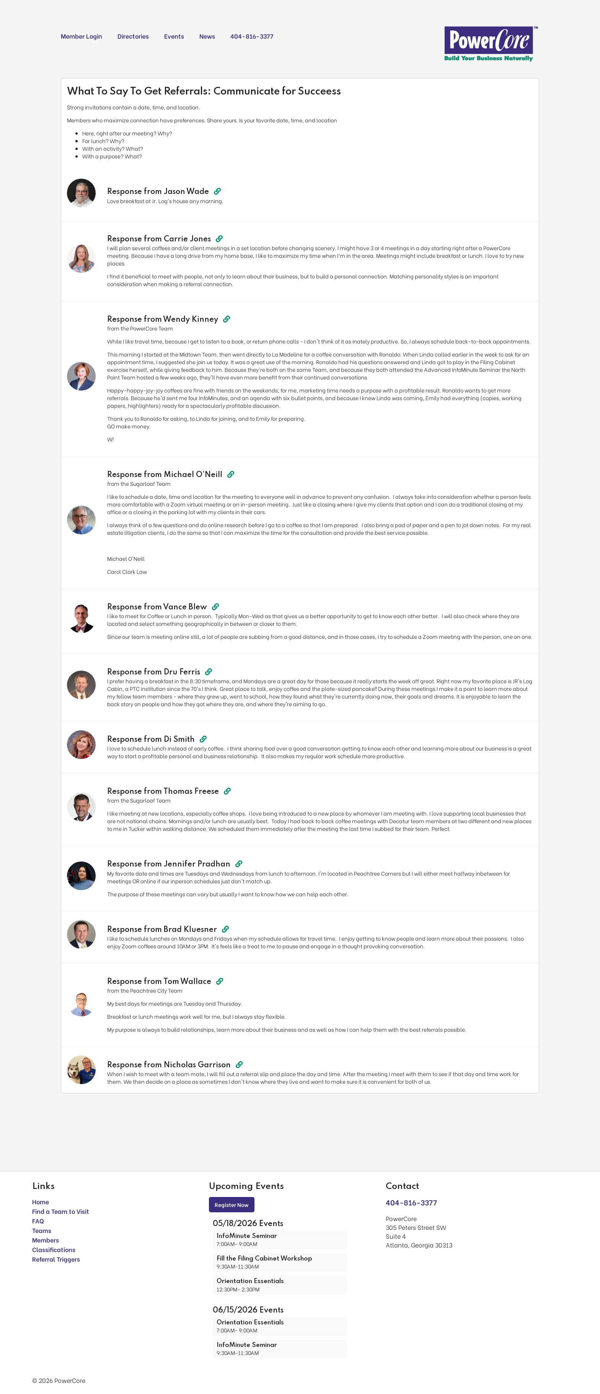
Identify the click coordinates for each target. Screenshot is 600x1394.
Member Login (81, 35)
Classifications (53, 1249)
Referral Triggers (56, 1258)
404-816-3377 (251, 35)
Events (174, 35)
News (207, 35)
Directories (133, 35)
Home (40, 1201)
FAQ (38, 1220)
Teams (41, 1230)
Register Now (232, 1204)
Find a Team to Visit (60, 1211)
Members (45, 1239)
